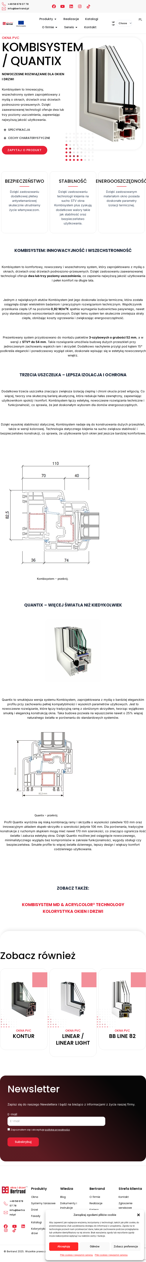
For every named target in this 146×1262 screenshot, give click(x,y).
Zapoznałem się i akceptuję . (40, 1129)
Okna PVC (10, 38)
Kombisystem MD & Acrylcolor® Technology (73, 905)
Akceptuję (63, 1246)
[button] (138, 1215)
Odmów (94, 1246)
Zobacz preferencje (126, 1246)
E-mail (12, 1114)
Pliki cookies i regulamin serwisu (76, 1255)
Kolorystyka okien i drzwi (73, 911)
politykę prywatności (57, 1129)
